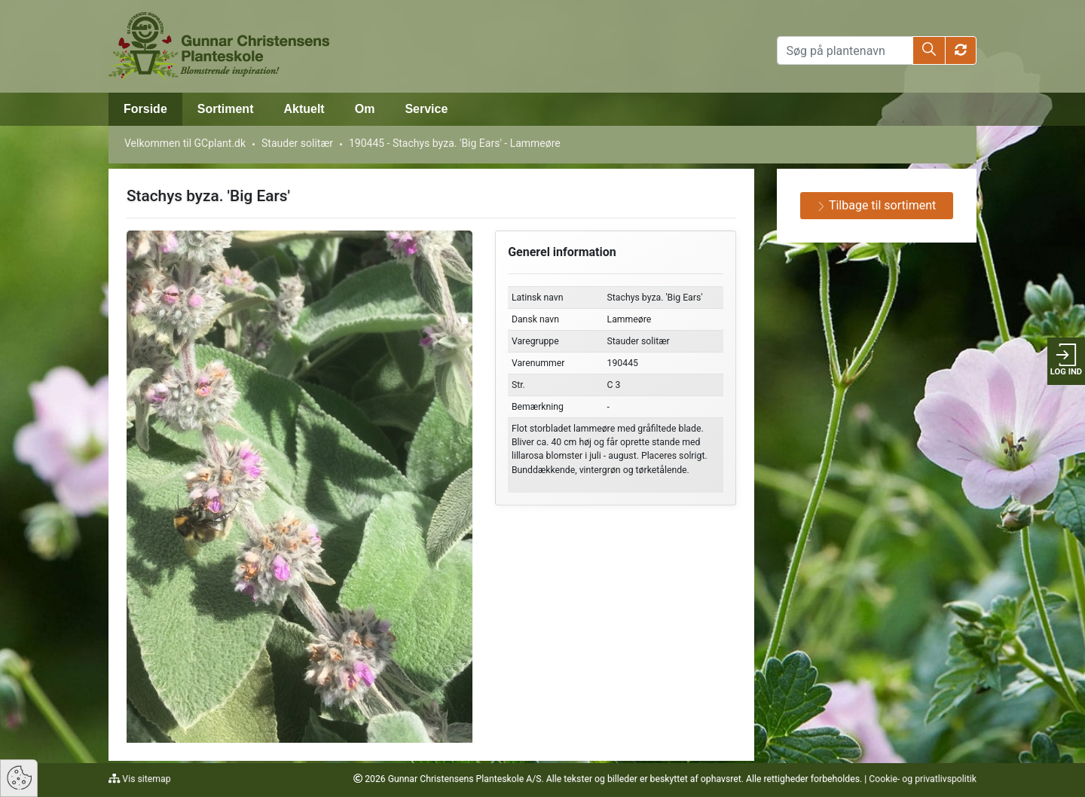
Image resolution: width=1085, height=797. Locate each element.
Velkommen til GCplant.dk (185, 143)
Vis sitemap (145, 779)
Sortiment (225, 108)
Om (365, 108)
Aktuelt (303, 108)
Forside (145, 108)
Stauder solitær (297, 143)
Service (426, 108)
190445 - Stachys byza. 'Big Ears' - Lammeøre (455, 143)
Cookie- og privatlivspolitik (922, 779)
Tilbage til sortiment (876, 205)
